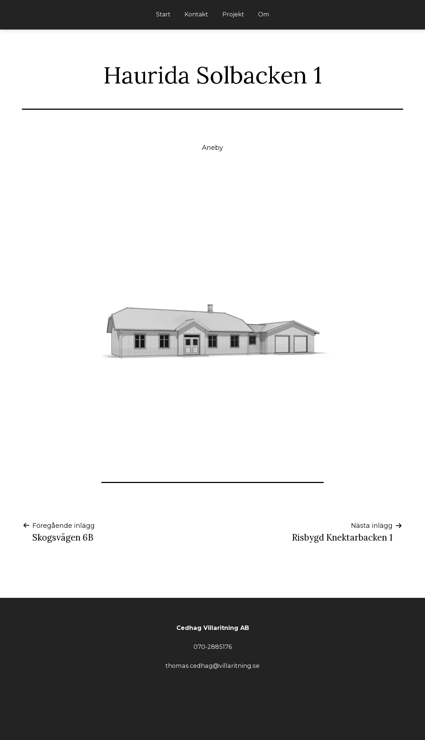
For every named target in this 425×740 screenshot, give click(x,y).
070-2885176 (213, 646)
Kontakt (196, 14)
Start (163, 14)
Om (263, 14)
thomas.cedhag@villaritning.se (212, 665)
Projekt (233, 14)
